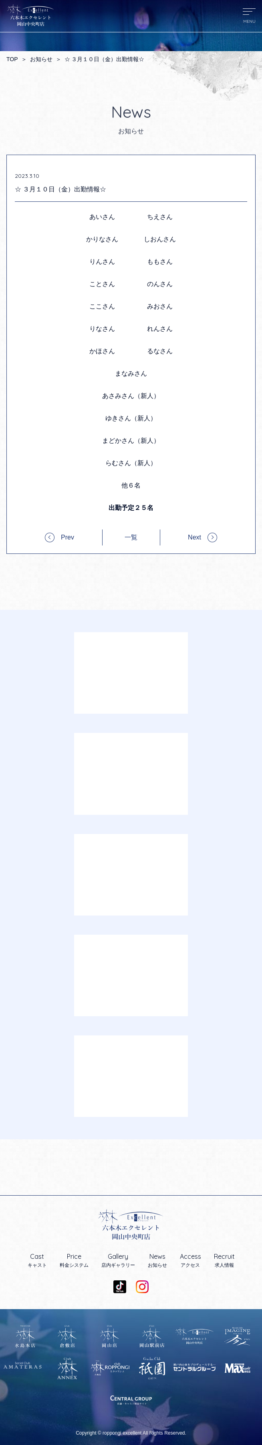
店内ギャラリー (118, 1260)
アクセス (190, 1260)
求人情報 (224, 1260)
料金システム (74, 1260)
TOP (12, 59)
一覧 (131, 537)
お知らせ (41, 59)
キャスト (37, 1260)
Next (194, 537)
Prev (67, 537)
